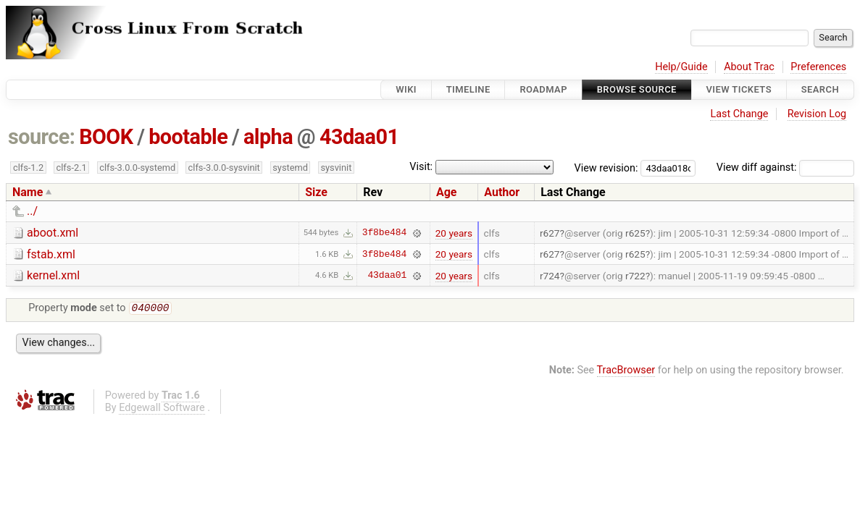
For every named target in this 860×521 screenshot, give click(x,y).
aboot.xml (52, 233)
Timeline (468, 89)
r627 (550, 233)
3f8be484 (384, 233)
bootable (188, 136)
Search (820, 89)
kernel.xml (53, 275)
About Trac (749, 67)
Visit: (421, 167)
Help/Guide (681, 67)
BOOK (106, 136)
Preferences (818, 67)
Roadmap (543, 89)
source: (41, 136)
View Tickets (739, 89)
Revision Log (817, 114)
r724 (550, 275)
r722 (635, 275)
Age (446, 192)
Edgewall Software (162, 409)
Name (27, 192)
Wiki (406, 89)
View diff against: (785, 167)
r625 (635, 233)
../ (32, 211)
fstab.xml (51, 254)
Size (316, 192)
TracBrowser (626, 371)
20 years (453, 233)
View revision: (606, 167)
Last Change (739, 114)
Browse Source (637, 89)
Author (501, 192)
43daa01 (359, 136)
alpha (268, 136)
